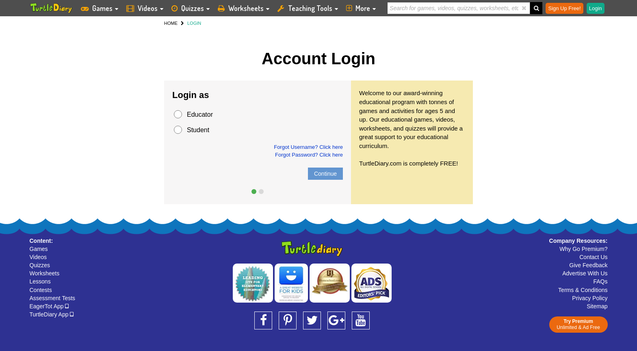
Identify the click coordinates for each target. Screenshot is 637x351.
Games (39, 249)
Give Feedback (588, 265)
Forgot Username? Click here (308, 147)
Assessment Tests (53, 298)
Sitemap (597, 306)
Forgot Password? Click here (309, 155)
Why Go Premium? (583, 249)
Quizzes (40, 265)
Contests (41, 290)
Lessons (40, 281)
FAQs (600, 281)
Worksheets (45, 273)
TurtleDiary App (52, 314)
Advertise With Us (584, 273)
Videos (38, 257)
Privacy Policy (589, 298)
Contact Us (593, 257)
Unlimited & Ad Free (578, 324)
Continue (325, 173)
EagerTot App (49, 306)
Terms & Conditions (582, 290)
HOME (171, 23)
